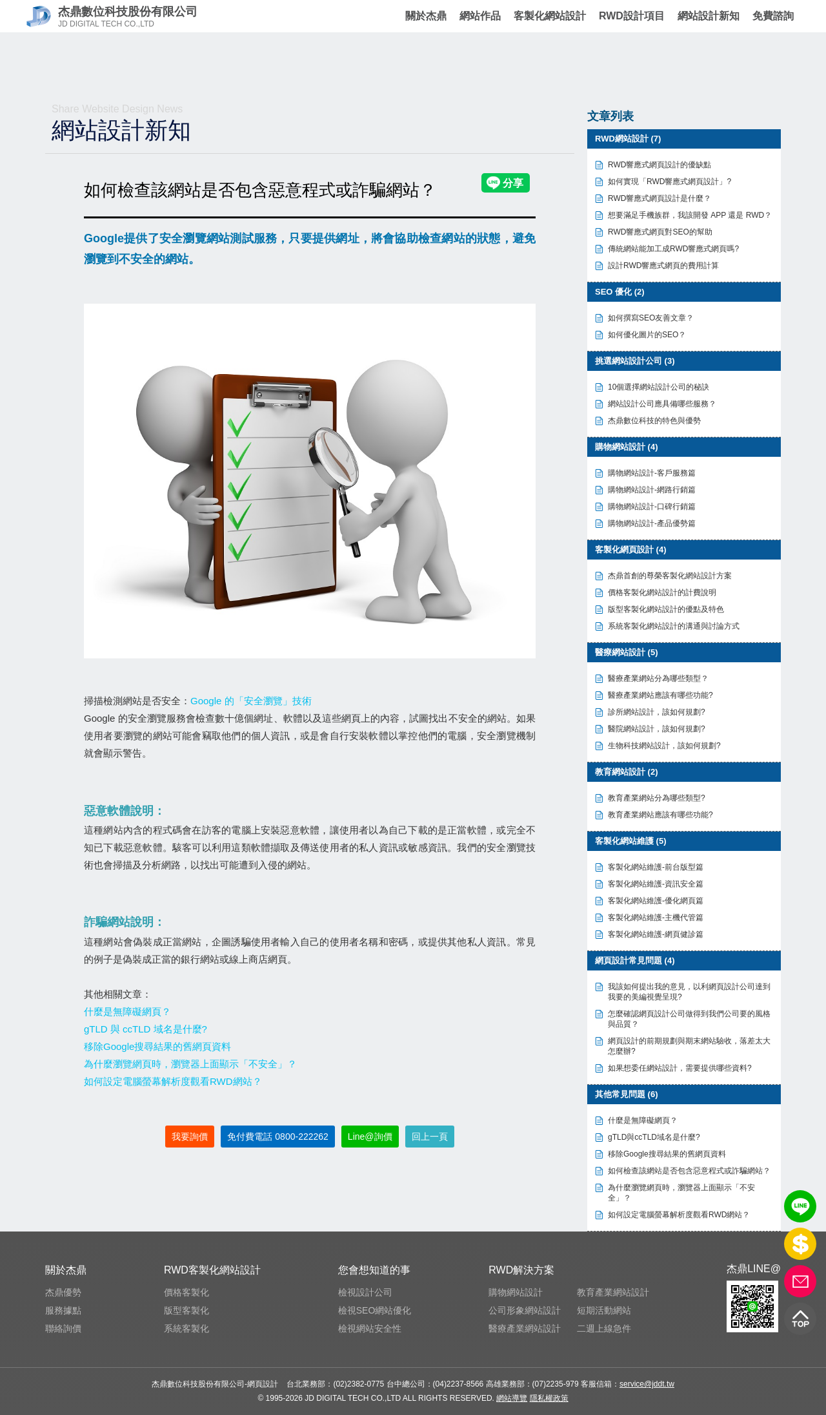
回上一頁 (430, 1136)
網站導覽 (511, 1398)
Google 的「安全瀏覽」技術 (251, 700)
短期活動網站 (604, 1310)
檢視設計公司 (365, 1292)
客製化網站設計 (550, 15)
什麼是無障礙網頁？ (127, 1011)
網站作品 (480, 15)
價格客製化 (186, 1292)
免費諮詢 (773, 16)
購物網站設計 (516, 1292)
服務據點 (63, 1310)
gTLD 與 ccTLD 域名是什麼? (145, 1028)
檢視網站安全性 (369, 1328)
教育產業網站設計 (613, 1292)
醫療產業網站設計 (525, 1328)
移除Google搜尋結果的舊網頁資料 (157, 1046)
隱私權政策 (549, 1398)
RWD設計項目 (632, 15)
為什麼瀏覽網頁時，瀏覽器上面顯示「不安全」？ (190, 1063)
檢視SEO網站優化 (375, 1310)
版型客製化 (186, 1310)
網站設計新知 (708, 15)
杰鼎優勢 (63, 1292)
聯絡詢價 (63, 1328)
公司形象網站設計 (525, 1310)
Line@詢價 (370, 1136)
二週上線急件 (604, 1328)
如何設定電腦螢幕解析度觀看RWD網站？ (173, 1081)
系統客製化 (186, 1328)
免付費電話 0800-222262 (277, 1136)
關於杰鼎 (426, 15)
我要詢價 (190, 1136)
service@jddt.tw (647, 1384)
